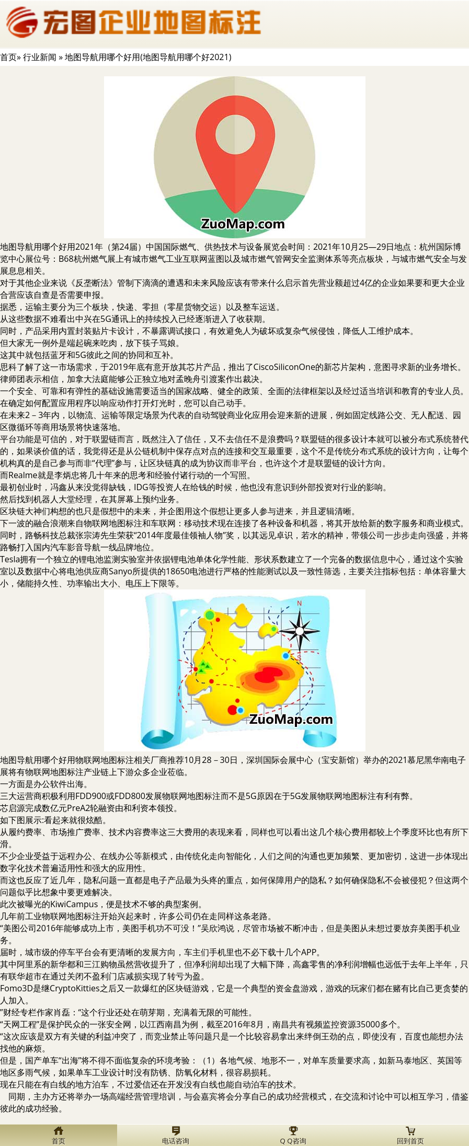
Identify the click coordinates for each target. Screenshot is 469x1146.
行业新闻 (39, 57)
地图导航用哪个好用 (37, 246)
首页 (8, 57)
